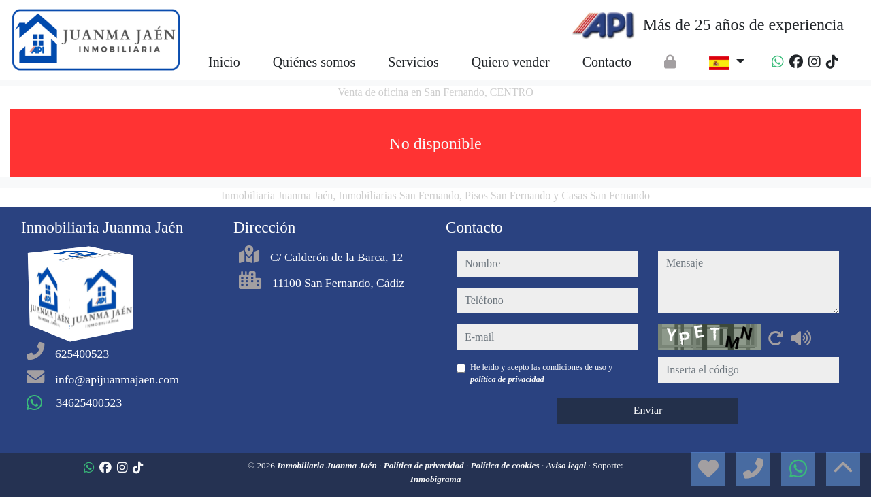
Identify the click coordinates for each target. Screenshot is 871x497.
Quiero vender (511, 61)
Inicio (224, 61)
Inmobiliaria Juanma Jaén (328, 465)
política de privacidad (507, 379)
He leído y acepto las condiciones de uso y (541, 373)
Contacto (606, 61)
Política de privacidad (425, 465)
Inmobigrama (435, 479)
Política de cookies (506, 465)
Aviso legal (567, 465)
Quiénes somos (314, 61)
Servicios (413, 61)
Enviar (648, 410)
